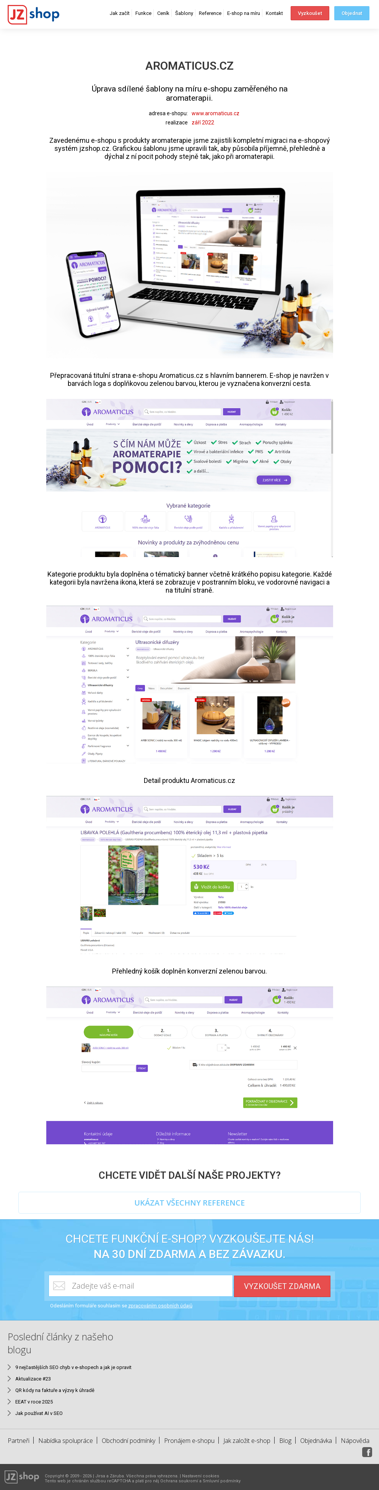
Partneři (18, 1440)
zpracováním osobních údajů (160, 1306)
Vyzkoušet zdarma (282, 1286)
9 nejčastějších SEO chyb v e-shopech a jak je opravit (73, 1367)
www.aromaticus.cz (215, 113)
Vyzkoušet (310, 13)
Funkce (143, 13)
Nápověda (355, 1440)
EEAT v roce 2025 (34, 1402)
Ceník (163, 13)
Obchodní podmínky (128, 1440)
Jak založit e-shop (246, 1440)
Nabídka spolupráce (65, 1440)
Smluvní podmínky (222, 1481)
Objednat (352, 13)
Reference (210, 13)
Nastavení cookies (200, 1476)
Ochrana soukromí (179, 1481)
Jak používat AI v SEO (39, 1413)
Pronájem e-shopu (189, 1440)
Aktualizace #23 (33, 1379)
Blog (285, 1440)
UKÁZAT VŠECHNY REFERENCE (189, 1203)
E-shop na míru (243, 13)
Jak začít (120, 13)
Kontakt (274, 13)
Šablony (184, 13)
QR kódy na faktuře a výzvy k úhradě (54, 1390)
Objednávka (316, 1440)
